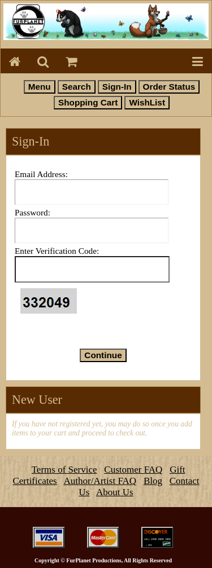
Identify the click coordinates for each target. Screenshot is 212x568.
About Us (114, 492)
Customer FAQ (133, 469)
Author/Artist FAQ (100, 480)
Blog (153, 480)
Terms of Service (64, 469)
